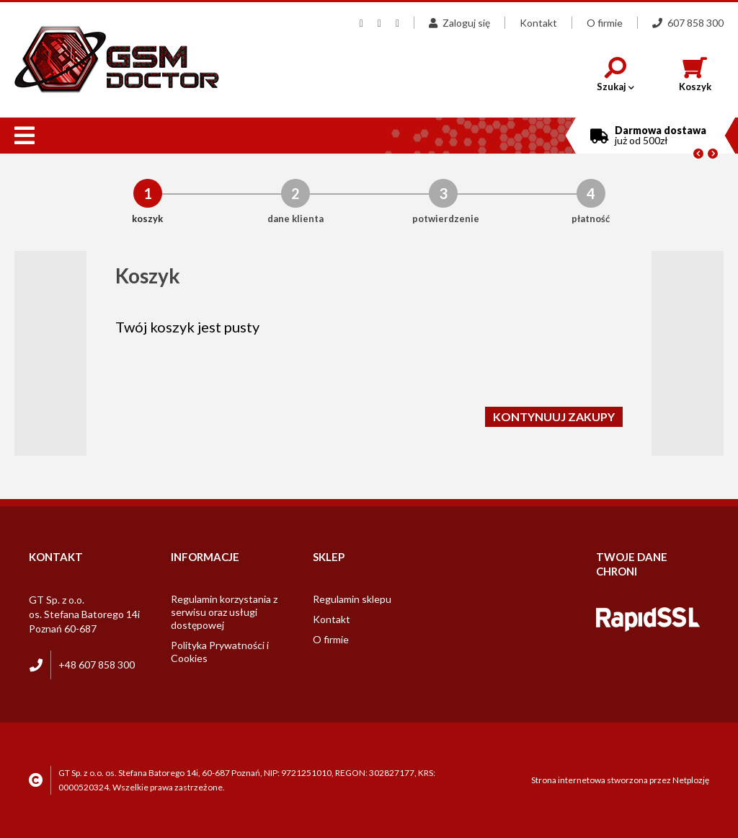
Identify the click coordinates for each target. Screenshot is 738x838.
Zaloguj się (459, 23)
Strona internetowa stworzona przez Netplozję (620, 780)
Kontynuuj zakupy (554, 416)
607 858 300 (688, 23)
